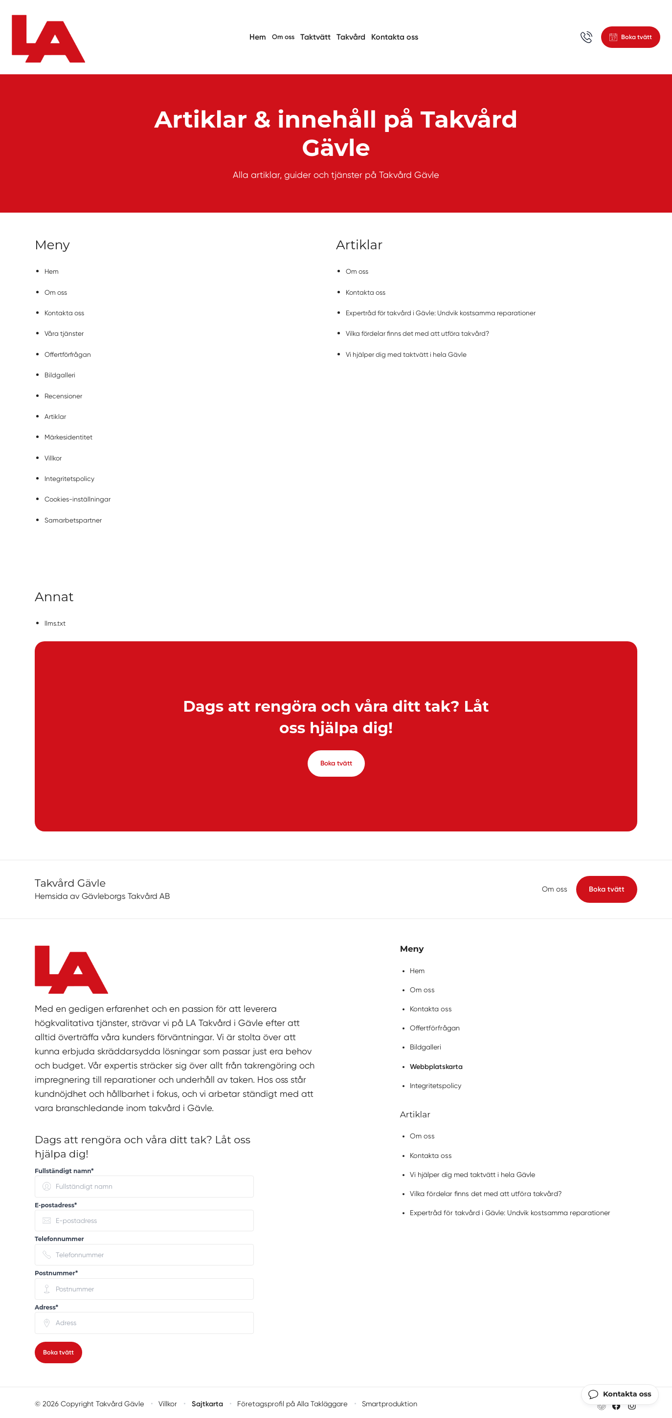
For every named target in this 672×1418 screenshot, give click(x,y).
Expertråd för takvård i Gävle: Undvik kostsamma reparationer (456, 311)
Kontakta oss (395, 37)
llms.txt (57, 616)
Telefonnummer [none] (59, 1235)
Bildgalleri (61, 372)
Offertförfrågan (72, 352)
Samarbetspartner (77, 514)
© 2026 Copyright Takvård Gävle (88, 1401)
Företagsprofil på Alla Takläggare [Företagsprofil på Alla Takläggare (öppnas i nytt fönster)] (290, 1401)
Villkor (55, 453)
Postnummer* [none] (56, 1269)
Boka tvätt (336, 758)
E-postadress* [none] (56, 1201)
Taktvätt (316, 37)
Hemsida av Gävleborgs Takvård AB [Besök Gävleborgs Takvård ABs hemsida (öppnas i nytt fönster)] (102, 892)
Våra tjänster (67, 331)
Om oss (282, 37)
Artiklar (57, 412)
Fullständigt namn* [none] (64, 1167)
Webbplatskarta (436, 1063)
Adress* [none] (46, 1304)
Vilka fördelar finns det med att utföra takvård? (429, 331)
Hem (254, 37)
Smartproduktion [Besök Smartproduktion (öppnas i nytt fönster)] (386, 1401)
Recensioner (66, 392)
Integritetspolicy (73, 473)
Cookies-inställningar (82, 493)
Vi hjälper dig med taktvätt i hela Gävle (415, 352)
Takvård (351, 37)
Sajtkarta (205, 1401)
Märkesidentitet (72, 432)
